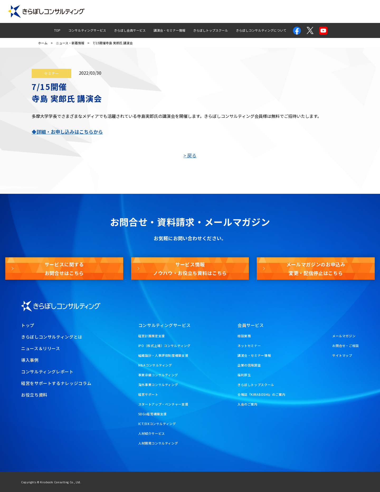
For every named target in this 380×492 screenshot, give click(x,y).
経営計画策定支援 (151, 336)
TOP (57, 30)
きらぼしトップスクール (210, 30)
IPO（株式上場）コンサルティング (164, 345)
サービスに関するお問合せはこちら (64, 268)
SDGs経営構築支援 (152, 414)
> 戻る (190, 155)
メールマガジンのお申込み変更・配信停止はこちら (315, 268)
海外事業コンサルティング (158, 384)
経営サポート (148, 394)
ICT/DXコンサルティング (157, 423)
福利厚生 (244, 375)
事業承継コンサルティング (158, 375)
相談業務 (244, 336)
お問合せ (293, 11)
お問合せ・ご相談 (345, 345)
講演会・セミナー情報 (169, 30)
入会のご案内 (248, 404)
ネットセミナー (249, 345)
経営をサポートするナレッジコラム (56, 383)
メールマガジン (325, 11)
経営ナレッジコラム (259, 11)
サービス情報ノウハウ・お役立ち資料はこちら (190, 268)
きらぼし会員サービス (130, 30)
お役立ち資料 (359, 11)
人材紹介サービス (151, 433)
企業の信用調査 (249, 365)
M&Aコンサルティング (155, 365)
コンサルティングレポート (211, 11)
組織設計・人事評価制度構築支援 (163, 355)
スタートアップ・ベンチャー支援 (163, 404)
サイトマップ (342, 355)
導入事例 (172, 11)
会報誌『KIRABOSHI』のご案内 (262, 394)
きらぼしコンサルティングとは (51, 337)
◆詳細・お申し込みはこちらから (67, 131)
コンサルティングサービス (87, 30)
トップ (27, 325)
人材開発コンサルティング (158, 443)
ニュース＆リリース (40, 348)
